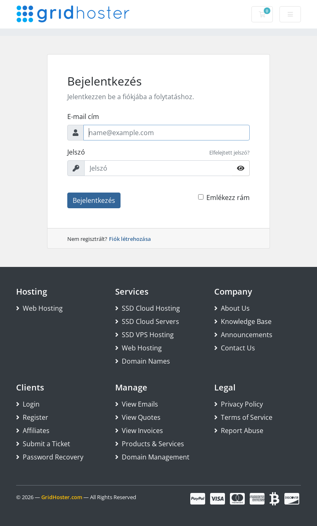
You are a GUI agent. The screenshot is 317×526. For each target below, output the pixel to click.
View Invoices (139, 430)
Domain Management (152, 457)
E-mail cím (83, 116)
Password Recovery (49, 457)
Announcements (243, 334)
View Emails (136, 404)
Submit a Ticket (43, 443)
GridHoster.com (61, 497)
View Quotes (138, 417)
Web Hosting (39, 308)
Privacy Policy (238, 404)
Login (28, 404)
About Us (232, 308)
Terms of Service (243, 417)
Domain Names (142, 361)
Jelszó (76, 152)
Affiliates (33, 430)
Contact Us (234, 347)
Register (32, 417)
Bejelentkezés (94, 200)
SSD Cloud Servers (147, 321)
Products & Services (149, 443)
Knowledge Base (243, 321)
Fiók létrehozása (130, 239)
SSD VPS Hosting (144, 334)
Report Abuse (238, 430)
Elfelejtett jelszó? (229, 152)
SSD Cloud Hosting (147, 308)
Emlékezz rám (228, 197)
